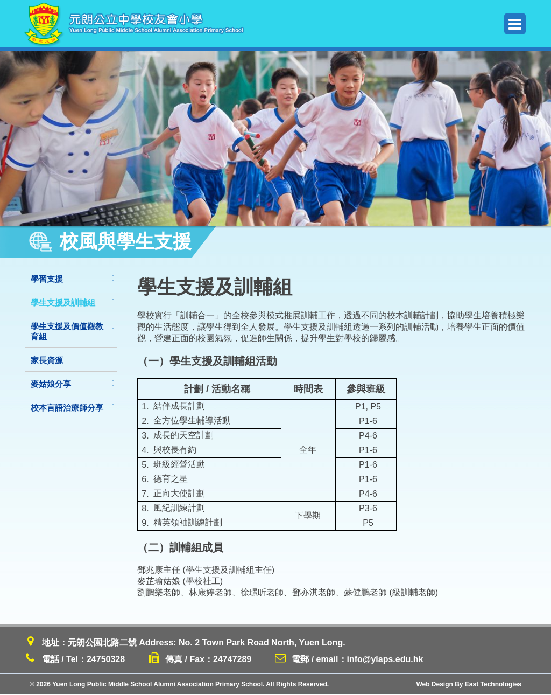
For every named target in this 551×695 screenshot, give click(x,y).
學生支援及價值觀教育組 (73, 331)
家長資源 (73, 360)
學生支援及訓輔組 (73, 302)
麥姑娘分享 (73, 383)
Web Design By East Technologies (468, 685)
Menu (514, 23)
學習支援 (73, 278)
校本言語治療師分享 (73, 407)
